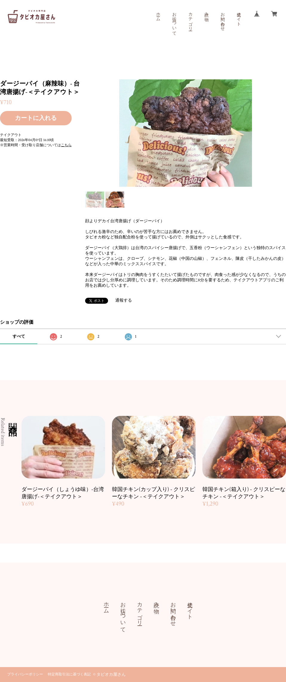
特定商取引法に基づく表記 (69, 674)
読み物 (206, 12)
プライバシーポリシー (25, 674)
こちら (66, 145)
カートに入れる (36, 118)
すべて (19, 336)
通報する (123, 300)
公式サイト (238, 17)
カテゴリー (190, 19)
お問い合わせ (222, 19)
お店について (174, 21)
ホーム (158, 14)
